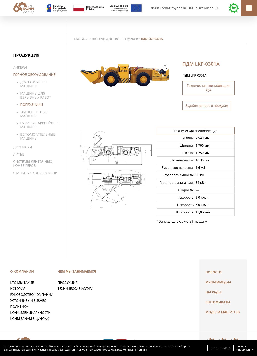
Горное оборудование (103, 39)
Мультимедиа (218, 282)
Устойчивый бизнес (28, 300)
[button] (165, 67)
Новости (213, 272)
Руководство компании (31, 294)
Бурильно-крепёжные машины (40, 125)
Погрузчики (130, 39)
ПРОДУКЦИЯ (68, 282)
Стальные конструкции (35, 172)
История (17, 288)
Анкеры (20, 67)
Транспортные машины (33, 114)
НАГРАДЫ (213, 292)
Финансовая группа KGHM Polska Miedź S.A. (185, 8)
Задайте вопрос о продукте (207, 105)
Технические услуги (75, 288)
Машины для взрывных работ (35, 95)
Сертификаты (217, 302)
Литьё (18, 154)
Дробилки (22, 147)
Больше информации (245, 347)
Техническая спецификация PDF (208, 88)
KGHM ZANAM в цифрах (29, 318)
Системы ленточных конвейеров (32, 163)
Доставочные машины (33, 84)
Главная (79, 39)
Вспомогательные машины (37, 136)
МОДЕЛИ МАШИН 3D (222, 312)
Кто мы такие (22, 282)
